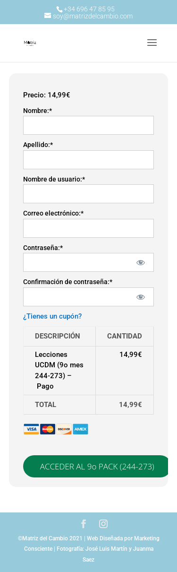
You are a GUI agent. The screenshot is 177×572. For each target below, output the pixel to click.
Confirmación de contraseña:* (67, 282)
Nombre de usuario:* (54, 179)
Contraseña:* (43, 247)
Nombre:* (37, 110)
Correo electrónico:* (53, 213)
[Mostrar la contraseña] (140, 262)
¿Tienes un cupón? (52, 316)
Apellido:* (38, 144)
